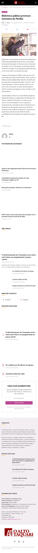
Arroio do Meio (6, 126)
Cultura (4, 12)
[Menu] (3, 3)
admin (8, 22)
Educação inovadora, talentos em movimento (16, 187)
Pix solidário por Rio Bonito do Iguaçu (23, 271)
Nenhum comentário (28, 22)
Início (11, 7)
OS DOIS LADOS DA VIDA (19, 279)
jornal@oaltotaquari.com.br (13, 519)
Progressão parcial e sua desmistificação (23, 286)
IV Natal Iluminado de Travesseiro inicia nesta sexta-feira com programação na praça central (19, 257)
